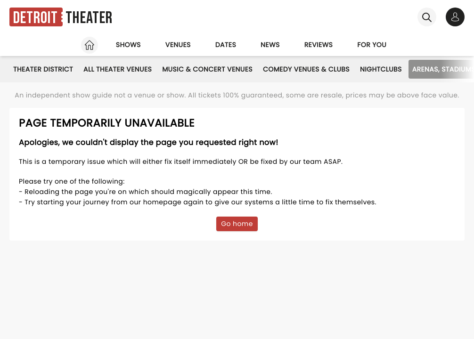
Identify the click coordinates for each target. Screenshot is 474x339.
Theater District (43, 69)
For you (371, 44)
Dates (225, 44)
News (270, 44)
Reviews (318, 44)
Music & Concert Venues (207, 69)
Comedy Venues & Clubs (306, 69)
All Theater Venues (117, 69)
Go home (237, 223)
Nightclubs (381, 69)
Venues (178, 44)
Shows (128, 44)
